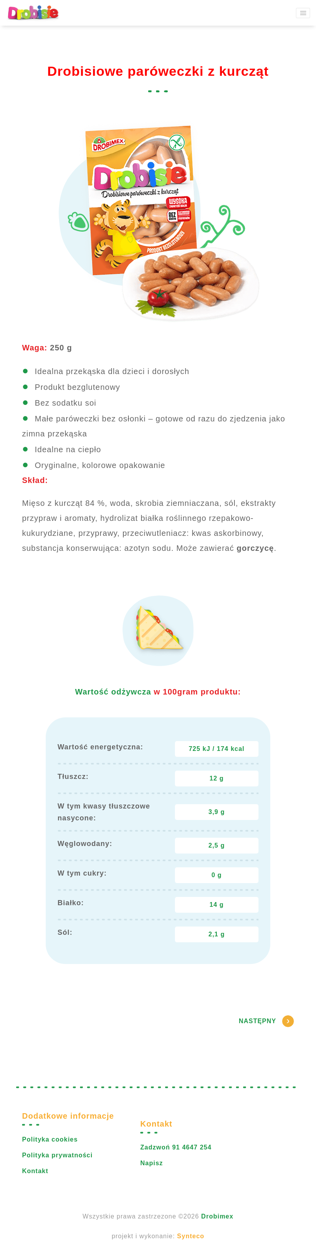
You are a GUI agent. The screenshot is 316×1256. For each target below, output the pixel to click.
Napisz (151, 1163)
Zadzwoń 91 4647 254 (176, 1147)
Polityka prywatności (57, 1155)
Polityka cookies (50, 1139)
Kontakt (35, 1171)
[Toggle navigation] (303, 13)
